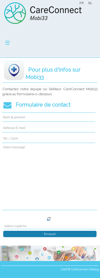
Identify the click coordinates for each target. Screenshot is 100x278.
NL (90, 3)
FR (81, 3)
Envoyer (50, 234)
